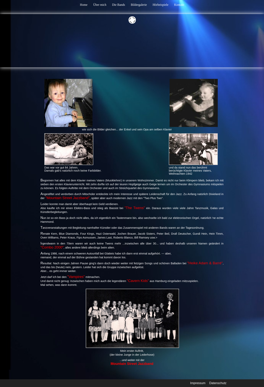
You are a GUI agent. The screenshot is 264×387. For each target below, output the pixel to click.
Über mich (99, 4)
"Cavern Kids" (138, 281)
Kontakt (179, 4)
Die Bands (118, 4)
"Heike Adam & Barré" (205, 263)
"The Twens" (134, 208)
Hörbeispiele (160, 4)
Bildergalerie (139, 4)
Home (83, 4)
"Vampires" (76, 277)
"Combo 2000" (52, 247)
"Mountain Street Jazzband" (67, 198)
